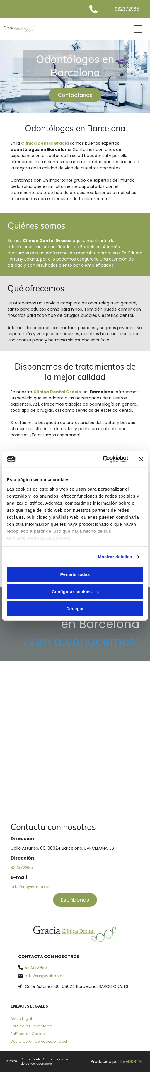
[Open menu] (138, 29)
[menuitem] (75, 1020)
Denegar (75, 608)
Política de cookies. (49, 538)
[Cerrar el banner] (141, 459)
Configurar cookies (75, 591)
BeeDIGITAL (131, 1061)
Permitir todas (75, 574)
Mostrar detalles (115, 556)
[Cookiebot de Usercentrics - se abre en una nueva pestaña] (102, 459)
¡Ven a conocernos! (81, 641)
